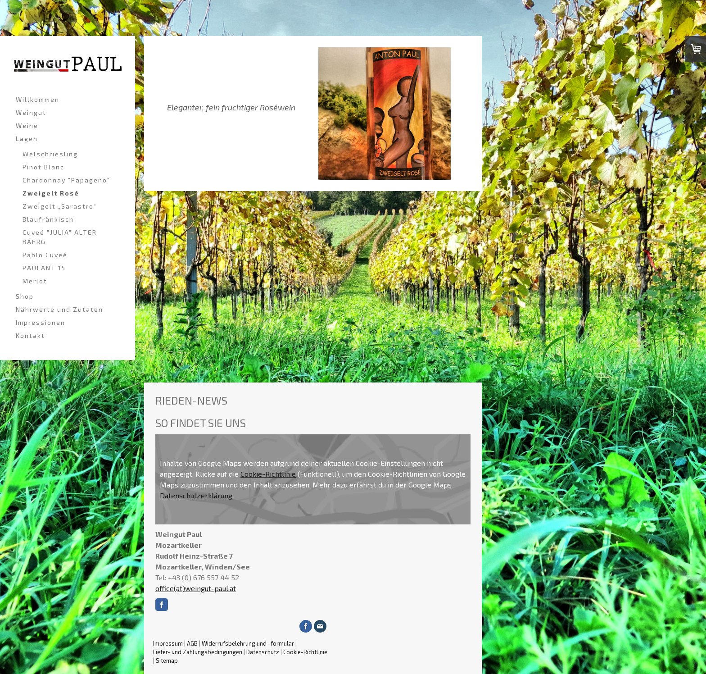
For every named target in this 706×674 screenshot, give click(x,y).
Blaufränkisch (48, 219)
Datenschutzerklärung (196, 495)
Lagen (27, 138)
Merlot (35, 281)
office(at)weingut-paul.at (195, 588)
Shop (25, 296)
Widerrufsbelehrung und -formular (248, 643)
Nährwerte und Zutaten (59, 309)
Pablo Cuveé (45, 255)
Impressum (168, 643)
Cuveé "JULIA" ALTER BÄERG (60, 237)
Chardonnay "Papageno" (66, 180)
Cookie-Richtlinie (268, 473)
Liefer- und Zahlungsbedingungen (197, 652)
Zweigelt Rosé (51, 193)
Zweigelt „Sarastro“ (60, 206)
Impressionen (40, 322)
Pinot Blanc (43, 167)
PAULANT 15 (44, 268)
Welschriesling (50, 154)
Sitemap (167, 660)
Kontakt (30, 335)
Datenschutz (262, 652)
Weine (27, 125)
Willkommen (37, 99)
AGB (192, 643)
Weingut (31, 112)
